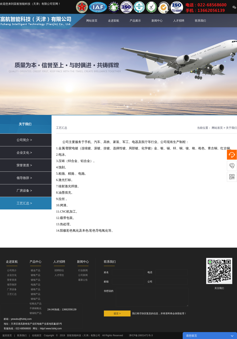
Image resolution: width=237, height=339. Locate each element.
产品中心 (35, 261)
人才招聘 (178, 20)
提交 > (117, 313)
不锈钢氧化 (35, 308)
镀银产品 (35, 275)
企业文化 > (24, 152)
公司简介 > (24, 140)
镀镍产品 (35, 279)
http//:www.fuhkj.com (51, 328)
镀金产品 (35, 270)
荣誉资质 (12, 279)
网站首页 (91, 20)
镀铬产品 (35, 289)
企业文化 (12, 275)
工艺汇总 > (24, 203)
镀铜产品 (35, 294)
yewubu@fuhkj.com (21, 319)
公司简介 (12, 270)
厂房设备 (12, 289)
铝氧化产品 (35, 303)
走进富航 (113, 20)
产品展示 (135, 20)
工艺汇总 (12, 294)
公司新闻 (83, 275)
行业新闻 (83, 270)
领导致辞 (12, 284)
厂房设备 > (24, 190)
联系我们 (200, 20)
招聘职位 (59, 270)
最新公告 (83, 279)
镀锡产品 (35, 298)
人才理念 (59, 275)
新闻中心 (157, 20)
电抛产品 (35, 284)
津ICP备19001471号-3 (141, 335)
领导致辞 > (24, 178)
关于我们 (231, 127)
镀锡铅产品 (35, 313)
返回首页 (7, 335)
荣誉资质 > (24, 165)
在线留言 (36, 335)
